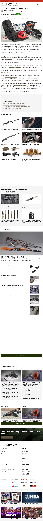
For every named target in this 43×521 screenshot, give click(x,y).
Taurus (27, 387)
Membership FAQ (25, 476)
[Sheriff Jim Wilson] (8, 402)
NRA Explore (3, 478)
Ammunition (24, 460)
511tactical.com (19, 52)
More (8, 229)
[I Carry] (26, 402)
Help (2, 462)
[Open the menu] (41, 4)
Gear (2, 11)
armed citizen (10, 385)
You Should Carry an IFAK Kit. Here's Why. (12, 108)
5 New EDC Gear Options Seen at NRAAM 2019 (14, 110)
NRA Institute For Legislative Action (7, 476)
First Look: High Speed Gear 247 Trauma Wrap (14, 105)
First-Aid (4, 97)
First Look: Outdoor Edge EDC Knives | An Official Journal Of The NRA (10, 221)
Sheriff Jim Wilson (5, 369)
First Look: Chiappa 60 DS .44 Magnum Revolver (12, 285)
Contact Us (3, 458)
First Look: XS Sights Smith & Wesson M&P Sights (12, 265)
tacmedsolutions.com (34, 80)
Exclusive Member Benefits (27, 474)
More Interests (12, 366)
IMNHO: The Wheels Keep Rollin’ (13, 257)
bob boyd (13, 99)
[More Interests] (16, 366)
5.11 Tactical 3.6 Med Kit (15, 97)
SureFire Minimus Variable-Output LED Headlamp (29, 98)
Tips (4, 262)
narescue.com (16, 62)
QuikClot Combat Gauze (15, 98)
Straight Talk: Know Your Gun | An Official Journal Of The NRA (10, 383)
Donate (15, 1)
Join (9, 1)
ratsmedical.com (5, 72)
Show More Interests (28, 423)
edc (3, 99)
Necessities (8, 97)
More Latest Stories (26, 355)
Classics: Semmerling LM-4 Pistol (8, 275)
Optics (23, 465)
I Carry (24, 369)
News (2, 262)
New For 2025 (4, 406)
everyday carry (8, 99)
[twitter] (19, 10)
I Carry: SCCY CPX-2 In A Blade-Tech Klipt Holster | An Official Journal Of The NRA (31, 397)
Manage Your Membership (27, 478)
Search (2, 463)
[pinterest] (22, 10)
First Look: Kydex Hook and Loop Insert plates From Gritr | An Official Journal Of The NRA (31, 221)
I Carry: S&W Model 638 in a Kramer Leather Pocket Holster (17, 106)
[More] (9, 229)
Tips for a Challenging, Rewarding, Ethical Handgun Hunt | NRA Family (10, 389)
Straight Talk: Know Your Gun (7, 296)
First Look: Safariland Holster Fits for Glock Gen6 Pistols (14, 306)
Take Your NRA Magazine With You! (9, 510)
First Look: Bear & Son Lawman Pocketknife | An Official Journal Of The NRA (31, 206)
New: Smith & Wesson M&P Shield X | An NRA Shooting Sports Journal (10, 205)
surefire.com (33, 91)
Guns (23, 463)
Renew (12, 1)
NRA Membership (25, 473)
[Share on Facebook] (17, 10)
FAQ (1, 460)
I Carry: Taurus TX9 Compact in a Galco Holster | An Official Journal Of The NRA (31, 384)
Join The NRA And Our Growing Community (30, 511)
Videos (24, 406)
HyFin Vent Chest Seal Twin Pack (26, 97)
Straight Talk (4, 385)
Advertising (3, 457)
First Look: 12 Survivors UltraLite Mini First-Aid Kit (14, 103)
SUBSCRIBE (7, 437)
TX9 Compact (32, 387)
